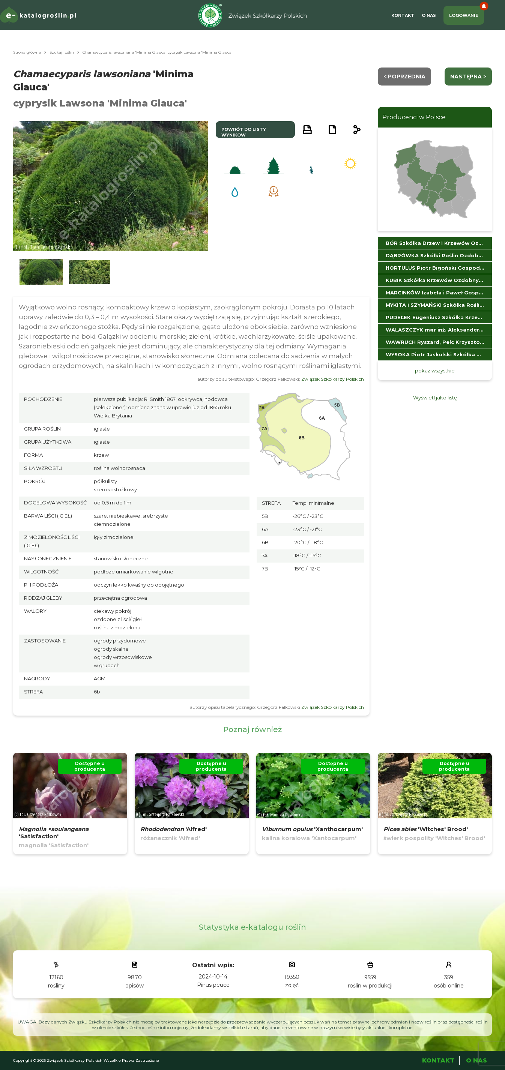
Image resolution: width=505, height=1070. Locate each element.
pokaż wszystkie (435, 371)
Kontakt (402, 15)
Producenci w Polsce (414, 117)
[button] (41, 272)
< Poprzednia (404, 76)
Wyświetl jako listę (435, 398)
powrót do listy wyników (243, 132)
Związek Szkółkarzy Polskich (332, 379)
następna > (468, 76)
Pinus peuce (213, 984)
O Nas (429, 15)
